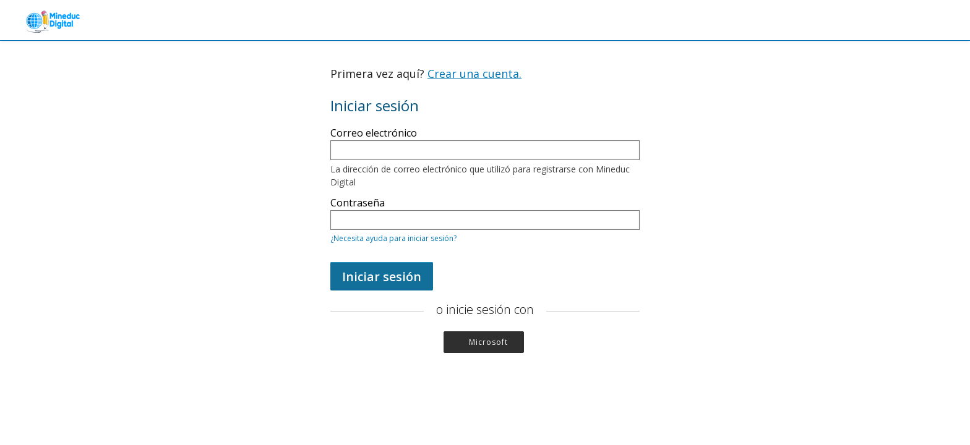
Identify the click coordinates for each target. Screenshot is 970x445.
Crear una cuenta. (474, 73)
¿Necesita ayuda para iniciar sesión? (393, 238)
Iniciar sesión (381, 276)
